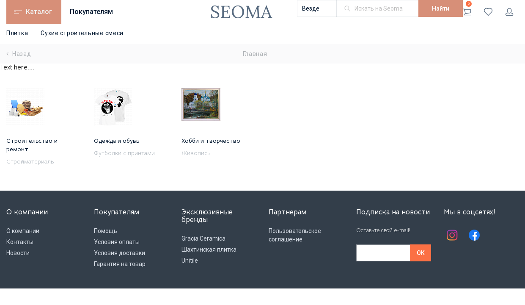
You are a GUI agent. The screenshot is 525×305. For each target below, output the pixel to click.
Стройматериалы (30, 161)
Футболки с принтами (124, 153)
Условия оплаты (117, 241)
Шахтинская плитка (208, 249)
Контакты (19, 241)
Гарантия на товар (120, 264)
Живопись (195, 153)
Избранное (488, 12)
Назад (18, 53)
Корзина (467, 8)
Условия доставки (119, 253)
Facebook (474, 235)
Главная (255, 53)
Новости (18, 253)
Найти (440, 8)
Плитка (17, 33)
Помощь (105, 230)
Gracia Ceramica (203, 238)
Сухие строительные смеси (82, 33)
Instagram (452, 235)
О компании (22, 230)
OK (421, 253)
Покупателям (91, 12)
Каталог (39, 12)
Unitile (189, 260)
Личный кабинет (509, 12)
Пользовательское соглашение (295, 235)
